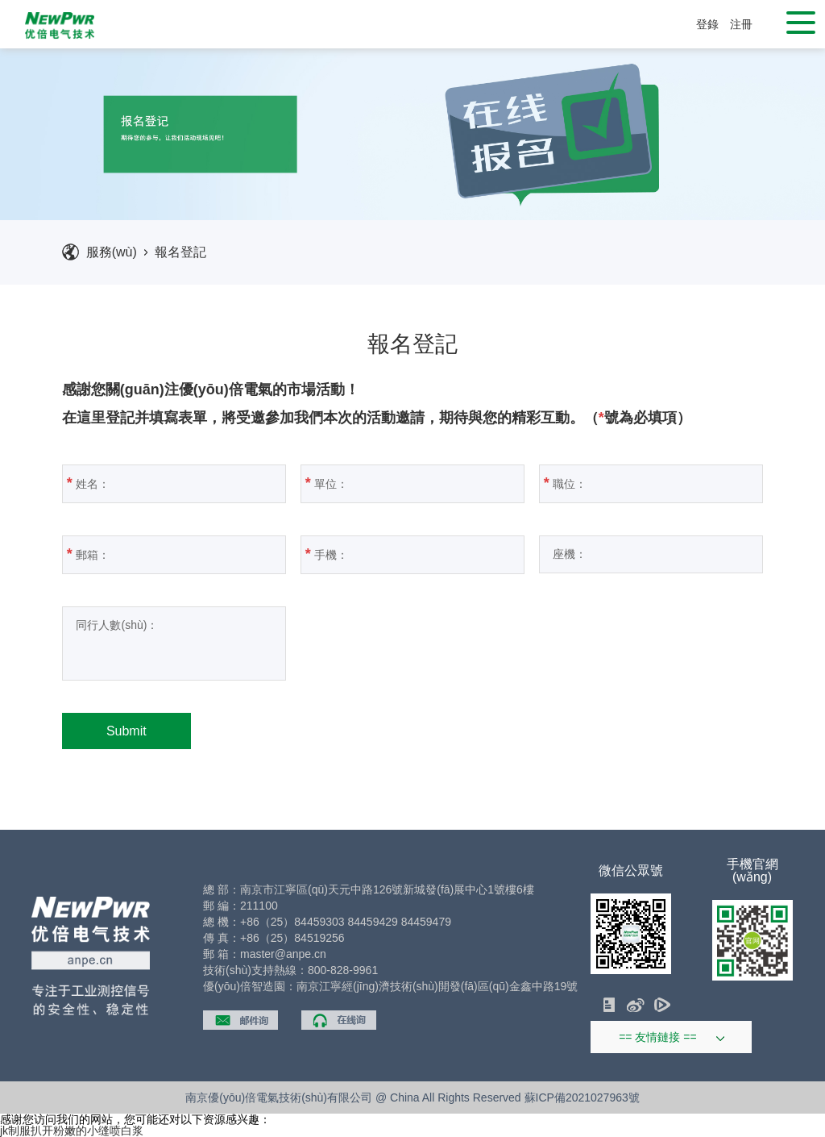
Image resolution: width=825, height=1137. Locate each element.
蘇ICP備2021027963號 (582, 1097)
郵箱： (168, 554)
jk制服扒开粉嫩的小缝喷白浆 (71, 1130)
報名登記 (180, 252)
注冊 (741, 24)
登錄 (707, 24)
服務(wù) (111, 252)
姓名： (168, 483)
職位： (645, 483)
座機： (645, 554)
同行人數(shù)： (146, 643)
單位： (406, 483)
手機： (406, 554)
